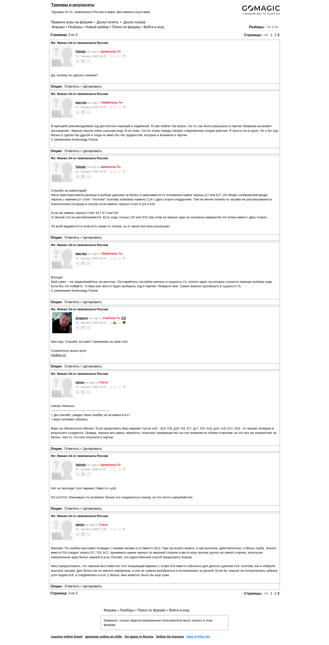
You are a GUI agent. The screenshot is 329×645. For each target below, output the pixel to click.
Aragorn (82, 318)
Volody (81, 51)
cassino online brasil (66, 636)
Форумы (58, 27)
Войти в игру (154, 27)
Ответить (72, 86)
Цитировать (92, 86)
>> (276, 27)
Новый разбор (97, 27)
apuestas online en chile (103, 636)
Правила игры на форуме (72, 22)
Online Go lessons (170, 636)
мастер (81, 102)
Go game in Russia (139, 636)
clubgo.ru (58, 355)
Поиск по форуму (126, 27)
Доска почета (108, 22)
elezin (80, 382)
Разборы (75, 27)
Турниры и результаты (72, 5)
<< (269, 27)
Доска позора (135, 22)
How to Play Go (198, 636)
